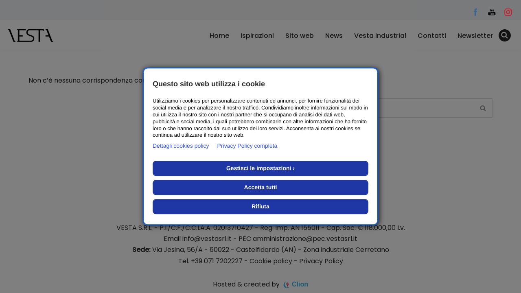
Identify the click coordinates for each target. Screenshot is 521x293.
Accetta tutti (260, 187)
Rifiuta (260, 206)
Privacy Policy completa (247, 146)
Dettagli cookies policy (181, 146)
